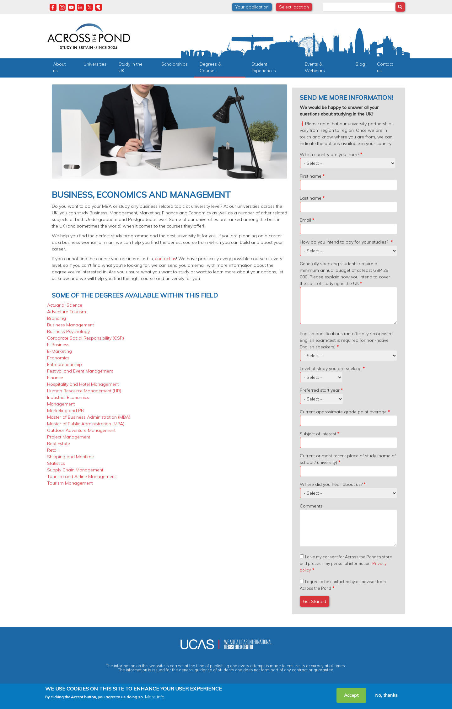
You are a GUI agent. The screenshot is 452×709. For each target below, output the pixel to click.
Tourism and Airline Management (81, 476)
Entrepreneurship (64, 364)
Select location (294, 7)
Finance (55, 377)
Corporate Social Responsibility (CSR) (85, 338)
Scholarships (174, 64)
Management (61, 404)
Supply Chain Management (75, 470)
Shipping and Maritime (70, 456)
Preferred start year (320, 390)
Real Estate (58, 443)
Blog (360, 64)
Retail (52, 450)
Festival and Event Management (80, 371)
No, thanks (386, 695)
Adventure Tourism (66, 311)
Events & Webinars (315, 67)
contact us (165, 258)
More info (154, 697)
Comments (311, 506)
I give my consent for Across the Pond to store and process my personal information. (346, 563)
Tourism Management (70, 483)
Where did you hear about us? (331, 484)
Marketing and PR (65, 410)
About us (59, 67)
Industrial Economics (68, 397)
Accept (351, 695)
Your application (252, 7)
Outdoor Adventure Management (81, 430)
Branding (56, 318)
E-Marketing (59, 351)
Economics (58, 358)
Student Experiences (263, 67)
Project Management (68, 437)
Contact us (385, 67)
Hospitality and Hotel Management (83, 384)
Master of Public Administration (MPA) (85, 424)
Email (305, 220)
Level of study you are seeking (331, 368)
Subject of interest (318, 434)
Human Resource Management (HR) (84, 391)
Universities (94, 64)
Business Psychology (68, 331)
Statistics (56, 463)
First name (310, 176)
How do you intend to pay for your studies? (345, 242)
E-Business (58, 344)
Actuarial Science (64, 305)
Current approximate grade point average (343, 412)
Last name (310, 198)
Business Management (70, 325)
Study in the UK (131, 67)
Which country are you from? (329, 154)
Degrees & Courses (210, 67)
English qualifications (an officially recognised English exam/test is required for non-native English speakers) (346, 340)
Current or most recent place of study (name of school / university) (348, 459)
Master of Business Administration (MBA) (88, 417)
